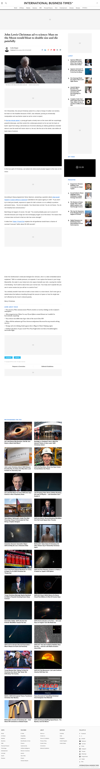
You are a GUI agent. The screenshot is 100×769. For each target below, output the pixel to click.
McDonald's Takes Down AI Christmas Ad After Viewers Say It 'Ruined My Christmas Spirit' (46, 545)
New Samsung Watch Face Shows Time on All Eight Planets (77, 79)
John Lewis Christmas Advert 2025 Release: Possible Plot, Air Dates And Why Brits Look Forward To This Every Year (17, 468)
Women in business (25, 750)
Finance (22, 743)
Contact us (42, 735)
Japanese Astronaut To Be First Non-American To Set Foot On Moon (76, 70)
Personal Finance (48, 8)
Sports (2, 755)
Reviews (78, 8)
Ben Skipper (15, 48)
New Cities (23, 755)
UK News (21, 8)
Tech (56, 8)
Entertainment (63, 8)
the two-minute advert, (13, 120)
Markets (28, 8)
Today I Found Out (18, 221)
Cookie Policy (43, 743)
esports (22, 753)
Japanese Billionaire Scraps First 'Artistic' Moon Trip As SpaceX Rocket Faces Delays (76, 62)
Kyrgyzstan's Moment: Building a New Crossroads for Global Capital (76, 186)
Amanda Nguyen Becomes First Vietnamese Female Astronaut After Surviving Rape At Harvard (75, 91)
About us (42, 733)
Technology (3, 748)
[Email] (57, 49)
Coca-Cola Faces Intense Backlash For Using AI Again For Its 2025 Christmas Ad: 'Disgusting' (17, 571)
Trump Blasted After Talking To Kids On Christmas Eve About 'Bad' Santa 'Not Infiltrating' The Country (16, 672)
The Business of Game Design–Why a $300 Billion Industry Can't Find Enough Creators (76, 204)
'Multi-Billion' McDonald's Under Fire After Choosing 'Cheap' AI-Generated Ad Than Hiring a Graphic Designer (17, 520)
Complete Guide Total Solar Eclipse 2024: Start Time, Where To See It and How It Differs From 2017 (77, 102)
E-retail (22, 733)
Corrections (42, 745)
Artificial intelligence (25, 748)
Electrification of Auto (25, 741)
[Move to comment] (60, 49)
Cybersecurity (24, 745)
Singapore (62, 738)
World (15, 8)
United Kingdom (63, 741)
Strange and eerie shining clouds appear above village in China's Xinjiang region (29, 326)
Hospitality (23, 735)
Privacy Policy (43, 741)
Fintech (22, 758)
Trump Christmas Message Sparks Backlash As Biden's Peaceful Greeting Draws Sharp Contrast (17, 597)
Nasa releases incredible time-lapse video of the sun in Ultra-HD (25, 318)
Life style (3, 753)
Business (35, 8)
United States (63, 743)
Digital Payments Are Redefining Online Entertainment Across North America (76, 222)
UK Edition (84, 8)
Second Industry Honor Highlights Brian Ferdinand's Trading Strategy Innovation (77, 195)
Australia (62, 733)
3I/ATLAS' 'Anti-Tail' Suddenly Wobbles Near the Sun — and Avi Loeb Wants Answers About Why (47, 646)
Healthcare (23, 738)
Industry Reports (24, 760)
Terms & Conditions (44, 738)
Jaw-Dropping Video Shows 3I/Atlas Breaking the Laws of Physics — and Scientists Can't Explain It (47, 494)
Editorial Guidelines (47, 366)
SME (40, 8)
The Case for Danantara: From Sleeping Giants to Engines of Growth (77, 212)
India (61, 735)
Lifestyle (71, 8)
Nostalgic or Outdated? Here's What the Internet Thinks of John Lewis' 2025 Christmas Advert (46, 443)
